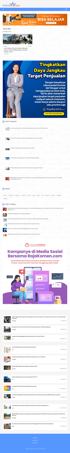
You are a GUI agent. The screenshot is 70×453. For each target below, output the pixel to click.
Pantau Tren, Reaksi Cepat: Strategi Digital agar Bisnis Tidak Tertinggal (23, 228)
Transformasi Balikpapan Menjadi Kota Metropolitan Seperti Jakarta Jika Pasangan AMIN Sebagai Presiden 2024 (36, 394)
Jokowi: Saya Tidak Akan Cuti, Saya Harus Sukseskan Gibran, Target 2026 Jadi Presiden (29, 128)
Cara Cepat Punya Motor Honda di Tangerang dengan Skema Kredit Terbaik (26, 138)
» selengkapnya (6, 53)
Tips (42, 195)
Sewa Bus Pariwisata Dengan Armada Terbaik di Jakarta (22, 148)
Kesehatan (47, 195)
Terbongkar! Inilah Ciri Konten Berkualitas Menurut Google (24, 386)
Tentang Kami (35, 440)
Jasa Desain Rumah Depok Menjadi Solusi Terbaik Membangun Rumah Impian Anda (16, 50)
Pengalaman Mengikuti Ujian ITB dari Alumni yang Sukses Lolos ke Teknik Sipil (28, 356)
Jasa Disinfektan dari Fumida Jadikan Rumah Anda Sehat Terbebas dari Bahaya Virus (30, 405)
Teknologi (5, 198)
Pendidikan (59, 195)
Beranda (35, 437)
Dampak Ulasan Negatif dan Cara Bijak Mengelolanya (19, 213)
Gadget (38, 195)
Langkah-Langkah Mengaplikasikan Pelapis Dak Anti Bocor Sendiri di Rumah (28, 336)
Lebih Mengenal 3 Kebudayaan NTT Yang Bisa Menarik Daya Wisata (24, 157)
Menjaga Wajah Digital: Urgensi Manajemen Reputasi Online (24, 366)
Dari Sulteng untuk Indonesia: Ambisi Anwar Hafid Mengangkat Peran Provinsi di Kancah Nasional (32, 423)
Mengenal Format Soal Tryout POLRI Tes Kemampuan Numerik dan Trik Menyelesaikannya (31, 327)
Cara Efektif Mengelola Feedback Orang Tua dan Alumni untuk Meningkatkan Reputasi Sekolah (28, 218)
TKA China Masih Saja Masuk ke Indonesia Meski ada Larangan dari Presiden (26, 167)
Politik (33, 195)
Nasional (53, 195)
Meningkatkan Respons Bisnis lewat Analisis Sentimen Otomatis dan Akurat (24, 234)
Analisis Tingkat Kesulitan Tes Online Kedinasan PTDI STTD (24, 377)
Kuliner (29, 195)
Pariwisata (17, 195)
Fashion (5, 46)
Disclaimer (35, 442)
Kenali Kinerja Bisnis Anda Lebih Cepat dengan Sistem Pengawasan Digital (23, 223)
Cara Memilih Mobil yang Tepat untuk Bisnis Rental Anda (24, 347)
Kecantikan (23, 195)
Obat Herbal (11, 195)
